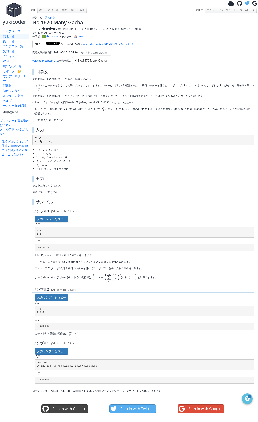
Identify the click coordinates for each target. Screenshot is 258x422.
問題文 (199, 10)
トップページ (11, 31)
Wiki (6, 61)
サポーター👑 (12, 71)
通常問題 (50, 17)
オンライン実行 (13, 96)
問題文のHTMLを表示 (95, 52)
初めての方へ (11, 91)
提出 (41, 10)
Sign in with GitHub (63, 409)
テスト (210, 10)
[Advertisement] (15, 210)
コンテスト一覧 (13, 46)
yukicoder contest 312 (96, 44)
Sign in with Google (199, 409)
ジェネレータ (247, 10)
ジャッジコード (227, 10)
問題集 (7, 86)
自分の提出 (127, 44)
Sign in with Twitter (131, 409)
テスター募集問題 (14, 106)
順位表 (114, 44)
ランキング (10, 56)
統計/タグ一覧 (12, 66)
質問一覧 (9, 51)
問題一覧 (9, 36)
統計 (73, 10)
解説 (82, 10)
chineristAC (50, 36)
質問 (64, 10)
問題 (33, 10)
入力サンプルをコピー (51, 219)
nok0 (79, 36)
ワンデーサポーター (14, 78)
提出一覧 (9, 41)
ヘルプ (7, 101)
